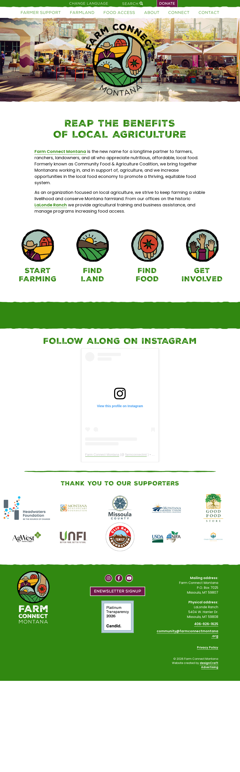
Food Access (119, 12)
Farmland (82, 12)
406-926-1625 (206, 624)
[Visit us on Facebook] (119, 578)
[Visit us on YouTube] (129, 578)
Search (132, 3)
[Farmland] (92, 256)
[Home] (120, 60)
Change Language (88, 3)
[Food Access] (147, 256)
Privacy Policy (207, 647)
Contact (209, 12)
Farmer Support (41, 12)
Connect (179, 12)
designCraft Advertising (209, 665)
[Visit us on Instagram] (109, 578)
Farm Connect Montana (60, 151)
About (151, 12)
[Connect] (202, 256)
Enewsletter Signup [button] (117, 591)
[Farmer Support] (37, 256)
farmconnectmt (136, 454)
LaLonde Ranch (50, 205)
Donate (167, 3)
